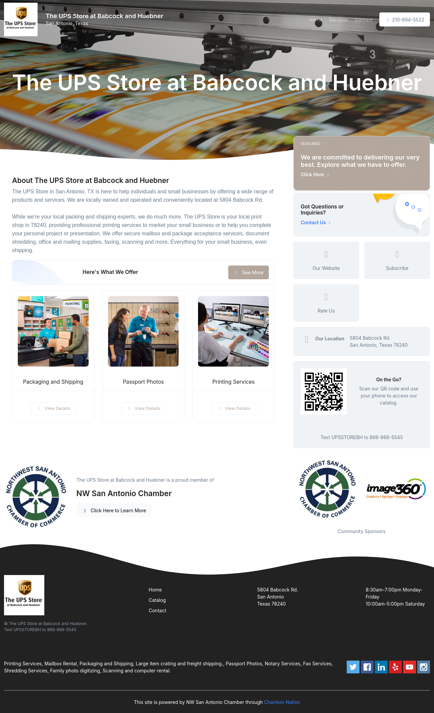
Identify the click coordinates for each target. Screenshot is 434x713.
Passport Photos (143, 382)
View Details (53, 408)
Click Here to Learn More (114, 510)
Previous (288, 489)
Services (338, 19)
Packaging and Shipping (53, 382)
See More (248, 272)
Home (315, 19)
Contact (364, 19)
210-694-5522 (404, 19)
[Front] (22, 19)
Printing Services (233, 382)
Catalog (157, 600)
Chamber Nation (282, 702)
